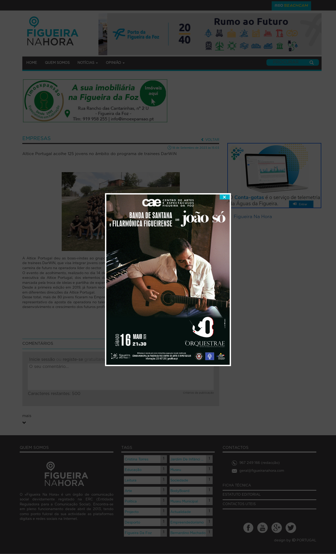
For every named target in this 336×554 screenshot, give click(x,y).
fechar (225, 176)
